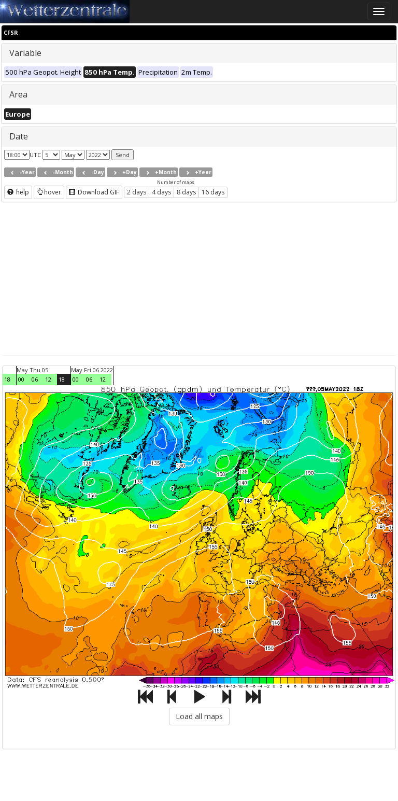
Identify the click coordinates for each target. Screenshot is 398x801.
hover (49, 192)
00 (21, 379)
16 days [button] (213, 192)
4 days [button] (161, 192)
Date (18, 136)
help (18, 192)
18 (7, 379)
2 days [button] (136, 192)
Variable (25, 53)
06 (35, 379)
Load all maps (199, 716)
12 (48, 379)
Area (18, 94)
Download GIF (94, 192)
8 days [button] (186, 192)
